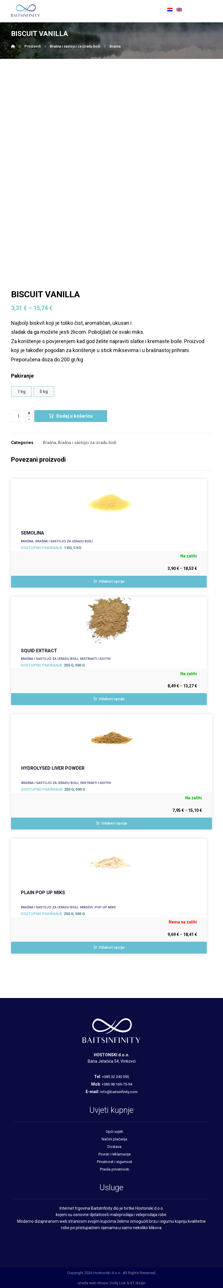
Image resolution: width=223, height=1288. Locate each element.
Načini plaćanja (114, 1139)
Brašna (49, 442)
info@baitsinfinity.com (119, 1092)
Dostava (114, 1146)
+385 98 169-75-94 (117, 1084)
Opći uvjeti (114, 1131)
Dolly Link (118, 1283)
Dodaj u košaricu (74, 416)
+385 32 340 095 (115, 1077)
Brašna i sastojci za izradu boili (87, 442)
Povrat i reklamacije (114, 1154)
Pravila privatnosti (114, 1169)
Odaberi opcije (112, 581)
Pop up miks (105, 907)
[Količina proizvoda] (18, 416)
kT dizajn (137, 1283)
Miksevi (86, 907)
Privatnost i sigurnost (114, 1162)
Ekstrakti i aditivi (95, 659)
